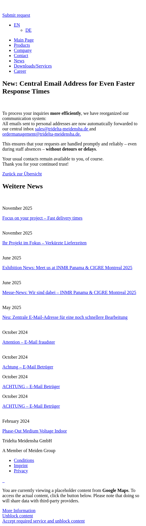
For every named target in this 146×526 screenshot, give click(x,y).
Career (20, 71)
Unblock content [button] (17, 515)
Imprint (21, 465)
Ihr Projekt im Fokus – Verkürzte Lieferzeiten (44, 242)
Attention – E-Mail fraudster (28, 342)
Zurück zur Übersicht (22, 173)
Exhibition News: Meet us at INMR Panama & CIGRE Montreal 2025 (67, 267)
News (19, 60)
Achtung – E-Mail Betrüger (27, 366)
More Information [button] (18, 510)
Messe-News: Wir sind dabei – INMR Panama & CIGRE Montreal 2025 (69, 292)
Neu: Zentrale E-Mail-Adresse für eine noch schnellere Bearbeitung (65, 317)
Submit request (16, 15)
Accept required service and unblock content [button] (43, 520)
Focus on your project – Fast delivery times (42, 218)
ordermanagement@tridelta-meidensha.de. (41, 134)
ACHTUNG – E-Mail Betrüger (31, 386)
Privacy (21, 470)
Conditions (24, 460)
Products (22, 45)
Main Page (24, 40)
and (92, 128)
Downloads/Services (33, 65)
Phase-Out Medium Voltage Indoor (34, 430)
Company (23, 50)
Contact (21, 55)
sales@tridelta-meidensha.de (62, 128)
